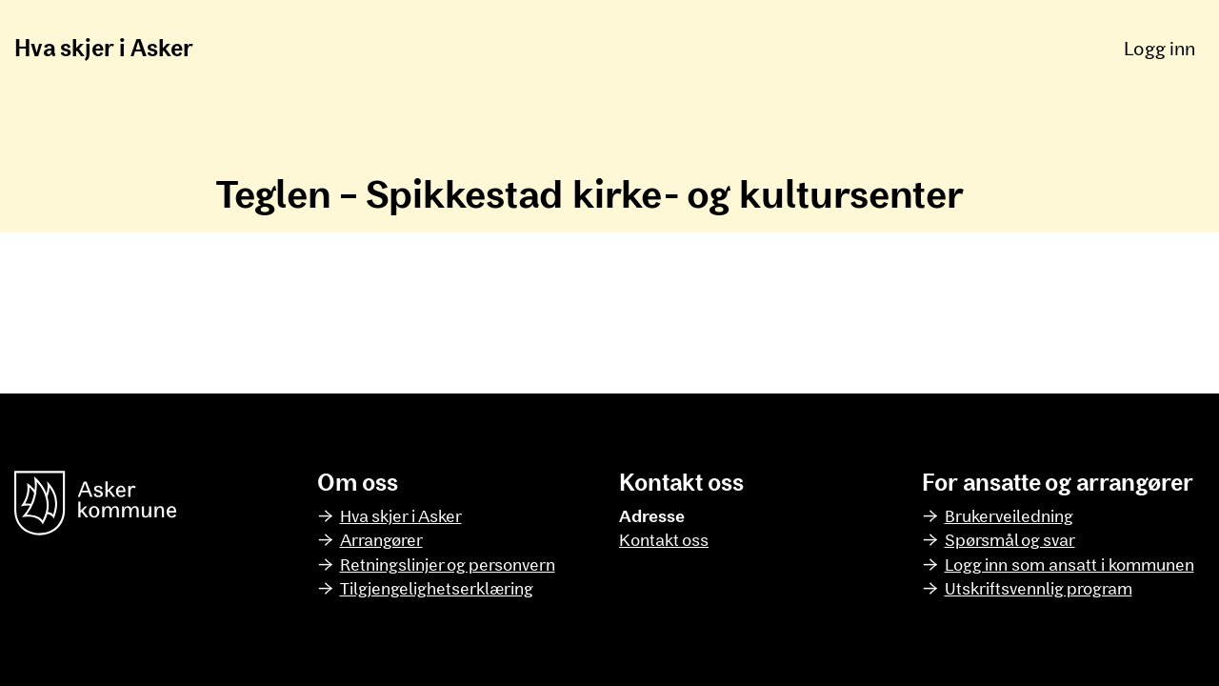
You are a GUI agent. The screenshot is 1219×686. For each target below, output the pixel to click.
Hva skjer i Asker (103, 47)
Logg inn (1159, 47)
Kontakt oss (664, 539)
